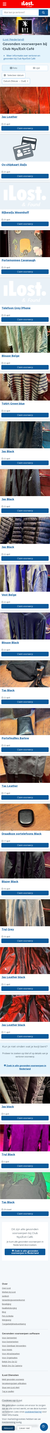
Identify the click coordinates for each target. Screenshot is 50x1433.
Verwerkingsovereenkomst (13, 1300)
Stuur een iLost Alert (10, 1387)
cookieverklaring (33, 1411)
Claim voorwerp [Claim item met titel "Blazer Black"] (25, 893)
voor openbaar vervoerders (14, 1345)
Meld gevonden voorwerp (13, 1379)
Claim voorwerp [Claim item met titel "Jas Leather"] (25, 128)
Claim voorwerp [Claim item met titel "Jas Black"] (25, 462)
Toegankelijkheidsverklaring (14, 1324)
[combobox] (20, 12)
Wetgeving (6, 1320)
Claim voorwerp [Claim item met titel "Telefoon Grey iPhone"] (25, 319)
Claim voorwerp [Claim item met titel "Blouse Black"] (25, 654)
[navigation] (44, 1427)
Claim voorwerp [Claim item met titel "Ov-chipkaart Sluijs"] (25, 176)
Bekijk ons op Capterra (12, 1365)
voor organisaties (9, 1357)
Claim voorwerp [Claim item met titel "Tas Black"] (25, 701)
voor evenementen (10, 1341)
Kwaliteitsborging (9, 1308)
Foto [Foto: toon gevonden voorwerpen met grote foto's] (13, 68)
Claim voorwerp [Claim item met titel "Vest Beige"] (25, 606)
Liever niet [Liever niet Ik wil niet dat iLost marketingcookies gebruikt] (24, 1428)
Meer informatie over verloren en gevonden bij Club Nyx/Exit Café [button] (21, 57)
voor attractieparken (11, 1353)
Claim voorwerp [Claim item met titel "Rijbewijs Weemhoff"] (25, 223)
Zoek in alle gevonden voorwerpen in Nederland (25, 1067)
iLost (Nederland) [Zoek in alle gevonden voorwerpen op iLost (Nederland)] (13, 39)
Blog (4, 1312)
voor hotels (7, 1349)
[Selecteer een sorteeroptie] (16, 81)
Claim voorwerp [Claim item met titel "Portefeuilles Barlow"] (25, 749)
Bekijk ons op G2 (9, 1361)
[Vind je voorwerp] (43, 12)
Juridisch (5, 1296)
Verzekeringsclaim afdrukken (14, 1383)
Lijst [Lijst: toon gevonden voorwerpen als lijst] (36, 68)
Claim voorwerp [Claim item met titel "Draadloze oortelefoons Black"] (25, 845)
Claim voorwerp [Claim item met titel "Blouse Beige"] (25, 367)
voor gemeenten (9, 1337)
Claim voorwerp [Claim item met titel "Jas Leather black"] (25, 988)
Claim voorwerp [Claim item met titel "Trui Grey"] (25, 940)
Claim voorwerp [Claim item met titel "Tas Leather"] (25, 797)
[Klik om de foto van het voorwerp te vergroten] (25, 100)
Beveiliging (6, 1304)
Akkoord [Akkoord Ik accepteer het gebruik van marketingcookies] (8, 1428)
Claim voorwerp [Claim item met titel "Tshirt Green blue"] (25, 415)
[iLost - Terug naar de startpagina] (27, 4)
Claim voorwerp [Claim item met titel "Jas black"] (25, 1118)
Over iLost (6, 1288)
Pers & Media (7, 1316)
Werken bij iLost (9, 1292)
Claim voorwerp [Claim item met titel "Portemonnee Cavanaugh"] (25, 271)
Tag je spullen (8, 1391)
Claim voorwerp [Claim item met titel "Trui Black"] (25, 1165)
